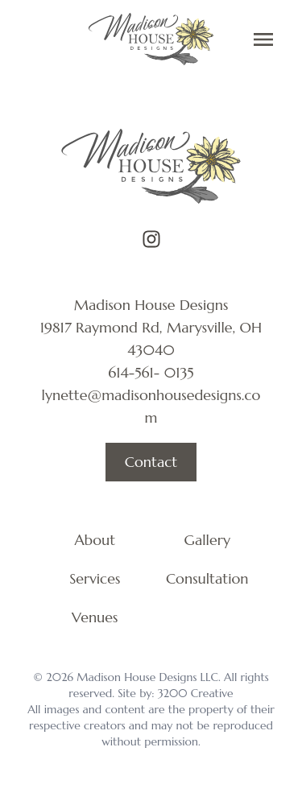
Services (94, 578)
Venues (95, 617)
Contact (151, 461)
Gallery (207, 540)
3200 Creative (196, 693)
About (94, 540)
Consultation (207, 578)
